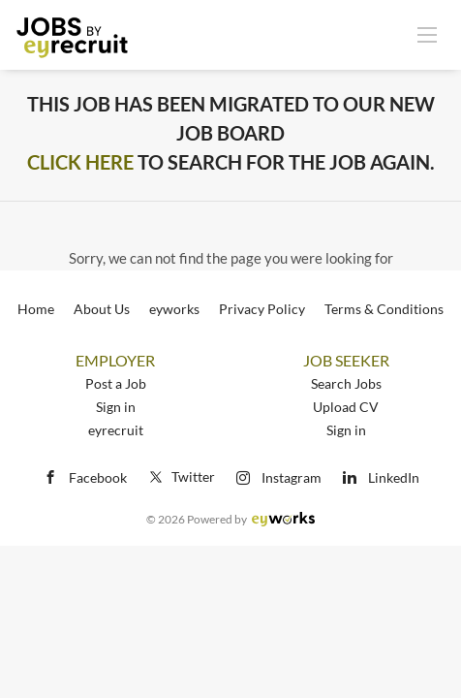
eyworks (174, 309)
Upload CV (346, 406)
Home (35, 309)
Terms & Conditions (384, 309)
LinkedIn (393, 477)
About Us (102, 309)
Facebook (98, 477)
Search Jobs (346, 383)
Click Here (80, 162)
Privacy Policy (262, 309)
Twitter (180, 476)
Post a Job (115, 383)
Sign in (116, 406)
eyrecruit (115, 430)
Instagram (291, 477)
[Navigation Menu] (427, 33)
